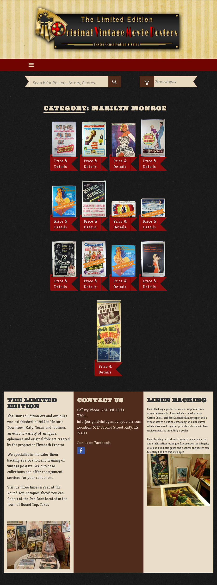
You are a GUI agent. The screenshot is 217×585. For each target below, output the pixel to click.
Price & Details (61, 163)
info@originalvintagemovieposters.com (109, 421)
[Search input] (70, 82)
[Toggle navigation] (31, 65)
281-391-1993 (112, 409)
